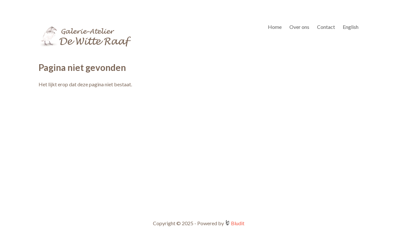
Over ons (299, 27)
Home (275, 27)
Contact (326, 27)
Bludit (237, 223)
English (350, 27)
